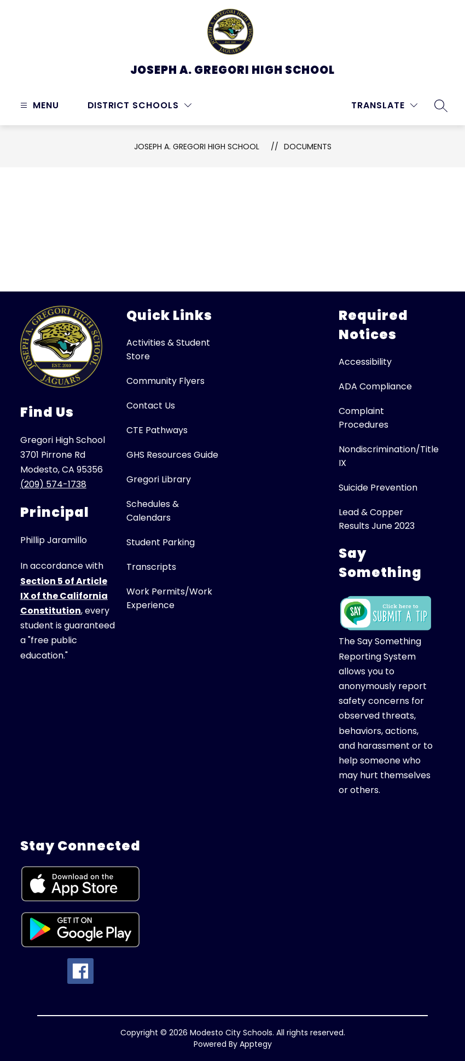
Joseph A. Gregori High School (196, 146)
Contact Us (150, 405)
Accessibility (365, 361)
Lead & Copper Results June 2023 (377, 519)
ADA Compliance (375, 386)
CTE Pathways (157, 430)
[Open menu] (38, 105)
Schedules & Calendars (152, 511)
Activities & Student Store (168, 349)
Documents (308, 146)
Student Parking (160, 542)
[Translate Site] (384, 105)
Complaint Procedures (363, 418)
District (109, 105)
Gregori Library (158, 479)
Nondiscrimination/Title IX (389, 456)
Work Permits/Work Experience (169, 598)
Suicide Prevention (378, 487)
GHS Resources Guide (172, 454)
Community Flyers (165, 381)
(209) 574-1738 (53, 484)
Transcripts (151, 567)
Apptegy (256, 1044)
